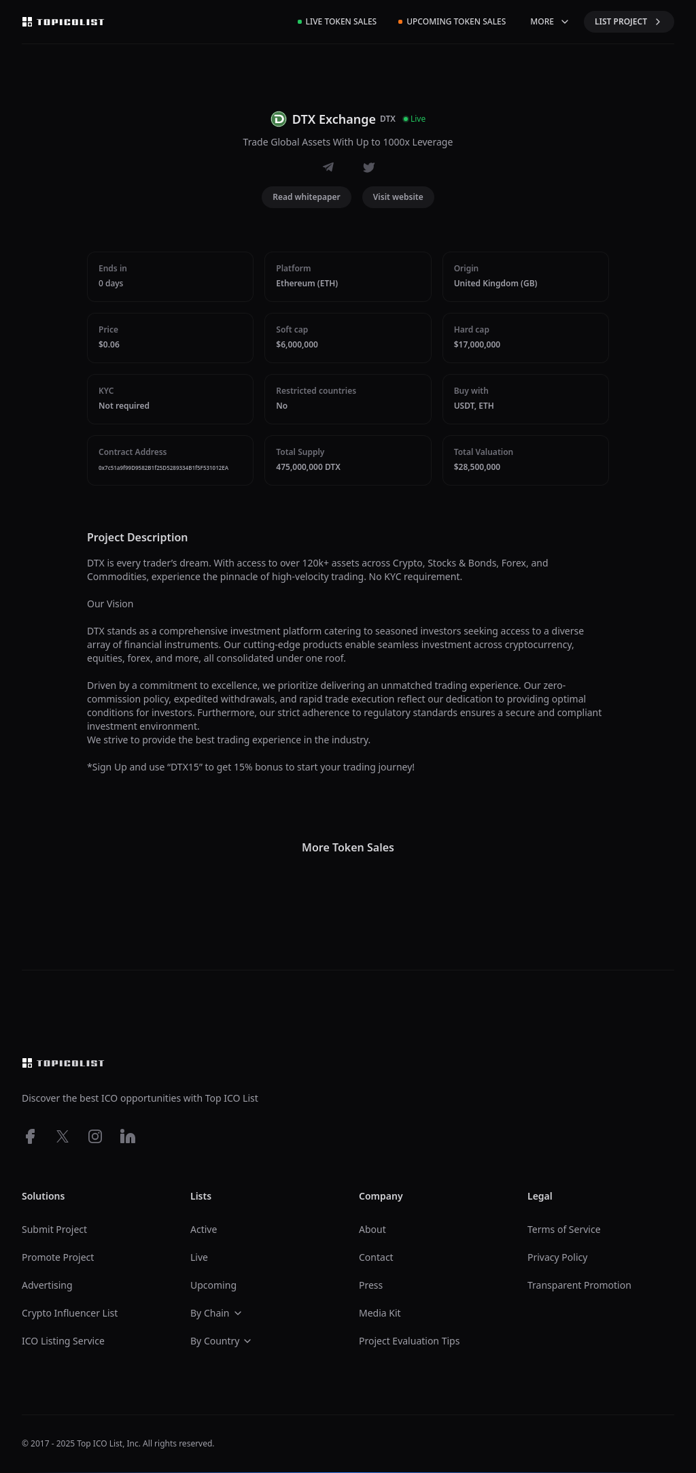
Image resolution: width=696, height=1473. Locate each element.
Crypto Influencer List (70, 1312)
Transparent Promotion (579, 1285)
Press (371, 1285)
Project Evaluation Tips (409, 1340)
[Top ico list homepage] (63, 21)
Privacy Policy (557, 1257)
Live (199, 1257)
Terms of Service (564, 1229)
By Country (221, 1340)
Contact (376, 1257)
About (372, 1229)
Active (203, 1229)
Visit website (398, 197)
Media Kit (380, 1312)
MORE (550, 21)
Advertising (47, 1285)
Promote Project (58, 1257)
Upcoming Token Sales (452, 21)
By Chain (216, 1312)
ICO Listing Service (63, 1340)
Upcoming (213, 1285)
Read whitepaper (307, 197)
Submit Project (54, 1229)
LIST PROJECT (629, 21)
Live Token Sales (337, 21)
